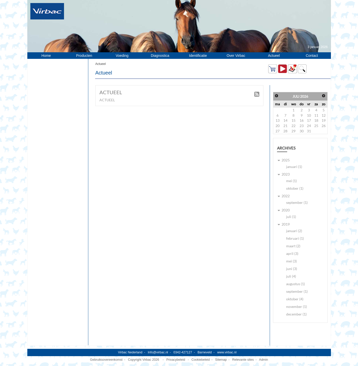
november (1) (296, 306)
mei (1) (291, 181)
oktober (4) (294, 299)
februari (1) (295, 238)
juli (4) (291, 276)
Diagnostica (160, 56)
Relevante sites (243, 359)
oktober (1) (294, 188)
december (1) (296, 314)
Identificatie (198, 56)
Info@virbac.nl (158, 352)
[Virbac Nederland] (47, 11)
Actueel (274, 56)
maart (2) (293, 246)
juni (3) (291, 268)
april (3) (292, 253)
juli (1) (291, 216)
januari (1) (294, 166)
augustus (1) (295, 284)
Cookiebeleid (201, 359)
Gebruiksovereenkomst (106, 359)
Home (46, 56)
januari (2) (294, 231)
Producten (84, 56)
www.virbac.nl (226, 352)
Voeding (122, 56)
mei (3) (291, 261)
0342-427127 (183, 352)
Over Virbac (236, 56)
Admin (263, 359)
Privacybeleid (175, 359)
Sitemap (221, 359)
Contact (312, 56)
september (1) (297, 202)
